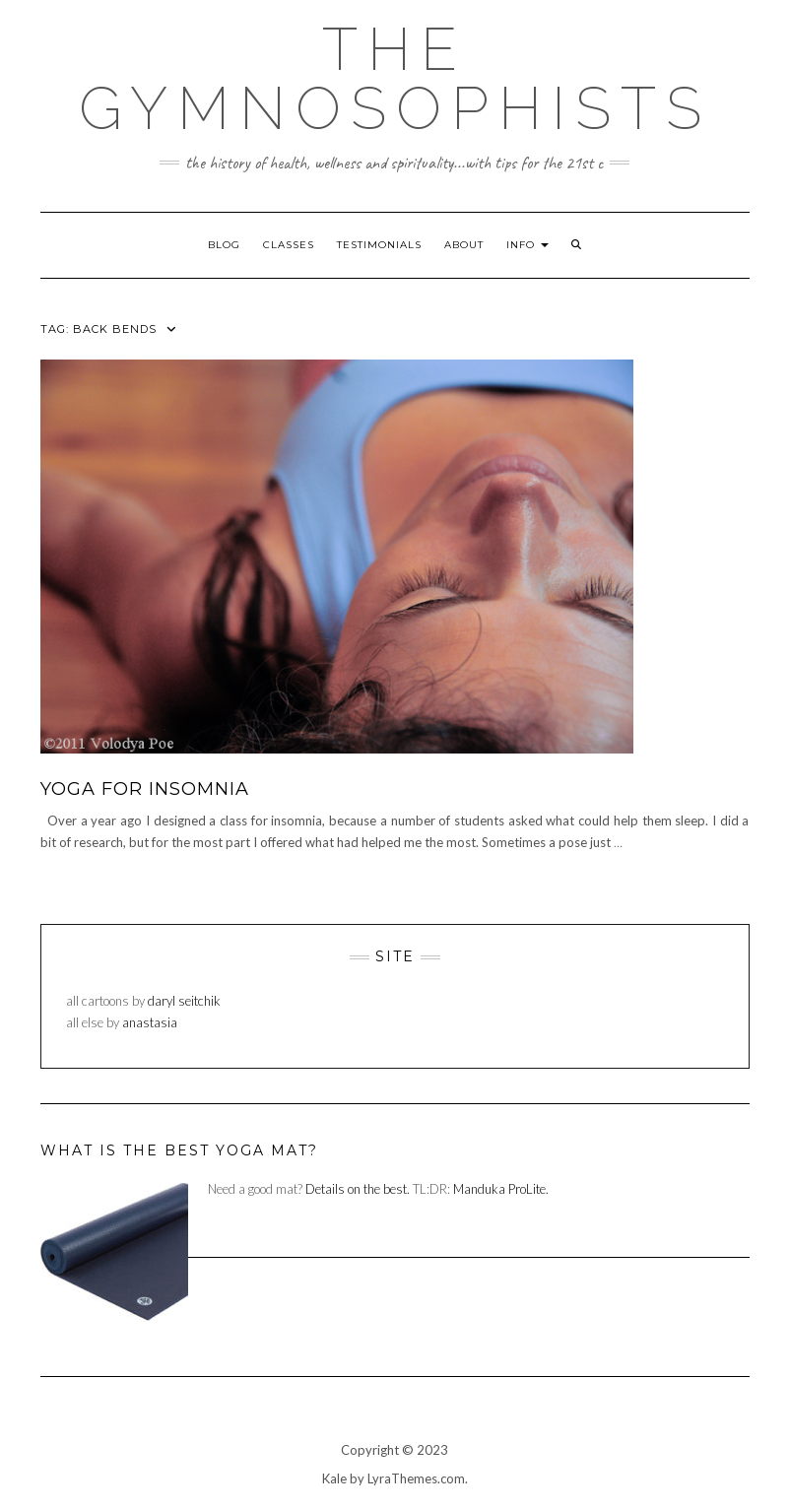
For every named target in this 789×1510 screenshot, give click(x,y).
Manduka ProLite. (501, 1189)
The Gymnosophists (395, 79)
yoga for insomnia (144, 789)
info (527, 244)
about (464, 244)
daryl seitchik (184, 1001)
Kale (334, 1478)
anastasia (149, 1022)
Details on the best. (357, 1189)
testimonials (379, 244)
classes (288, 244)
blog (224, 244)
